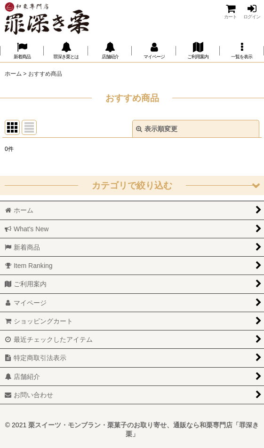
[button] (242, 50)
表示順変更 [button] (156, 129)
